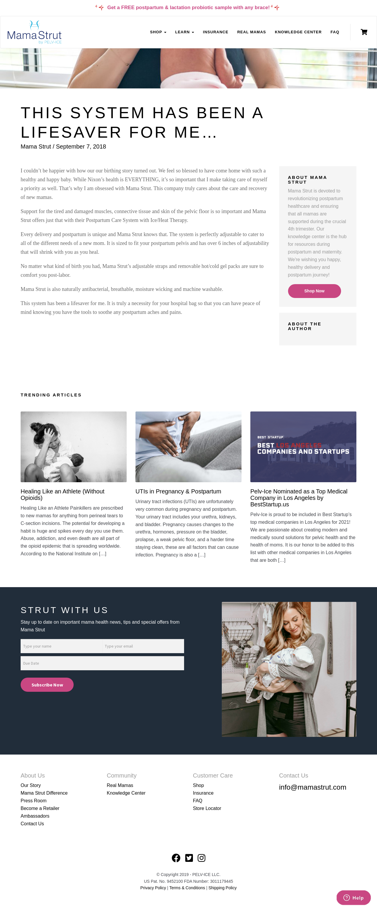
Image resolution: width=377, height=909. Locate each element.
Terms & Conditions (187, 887)
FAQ (334, 32)
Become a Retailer (40, 808)
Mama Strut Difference (44, 793)
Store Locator (207, 808)
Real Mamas (251, 32)
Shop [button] (158, 32)
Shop (198, 785)
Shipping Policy (223, 887)
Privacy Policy (153, 887)
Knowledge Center (298, 32)
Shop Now (314, 291)
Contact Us (32, 823)
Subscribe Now (47, 685)
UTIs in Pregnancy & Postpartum (178, 491)
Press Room (34, 800)
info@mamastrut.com (312, 787)
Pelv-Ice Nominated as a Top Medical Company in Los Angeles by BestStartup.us (299, 498)
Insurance (215, 32)
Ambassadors (35, 816)
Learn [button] (184, 32)
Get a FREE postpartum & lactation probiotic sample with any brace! (188, 7)
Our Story (31, 785)
